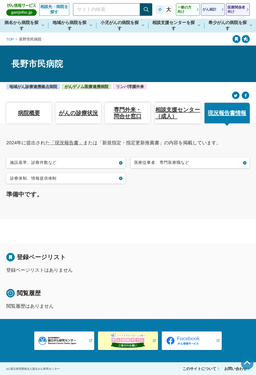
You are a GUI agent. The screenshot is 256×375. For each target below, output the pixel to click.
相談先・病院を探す (54, 9)
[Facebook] (245, 95)
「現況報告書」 (66, 142)
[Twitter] (236, 95)
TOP (10, 39)
